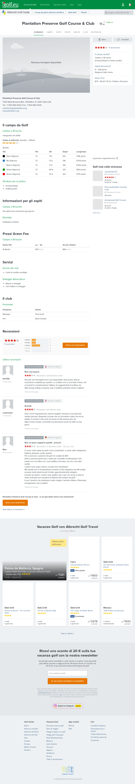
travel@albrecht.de (44, 691)
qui (61, 693)
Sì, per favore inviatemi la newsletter (67, 680)
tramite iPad (69, 446)
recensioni (9, 344)
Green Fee (100, 78)
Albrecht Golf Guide (18, 12)
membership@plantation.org (15, 108)
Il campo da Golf (102, 54)
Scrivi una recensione (75, 345)
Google (35, 392)
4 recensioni (114, 47)
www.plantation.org (11, 110)
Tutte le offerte (67, 633)
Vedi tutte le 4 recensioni (13, 508)
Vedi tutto (96, 213)
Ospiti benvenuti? (103, 66)
